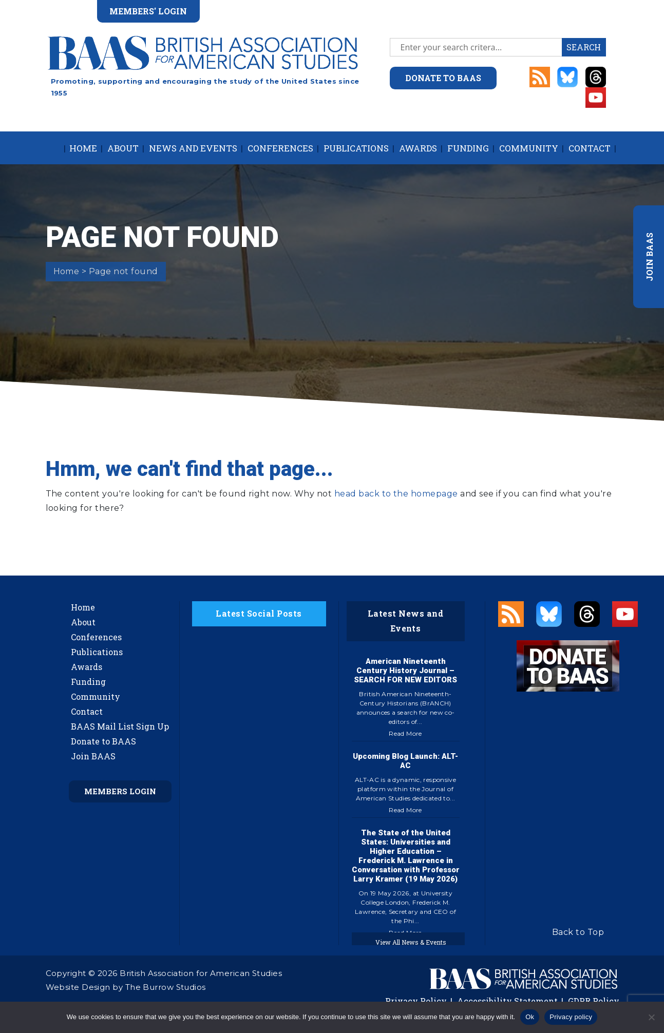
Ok (529, 1017)
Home (83, 148)
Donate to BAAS (103, 741)
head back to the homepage (396, 494)
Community (528, 148)
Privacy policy (570, 1017)
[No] (651, 1017)
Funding (468, 148)
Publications (356, 148)
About (123, 148)
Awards (418, 148)
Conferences (280, 148)
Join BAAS (93, 756)
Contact (589, 148)
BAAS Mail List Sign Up (120, 726)
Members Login (120, 791)
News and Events (193, 148)
